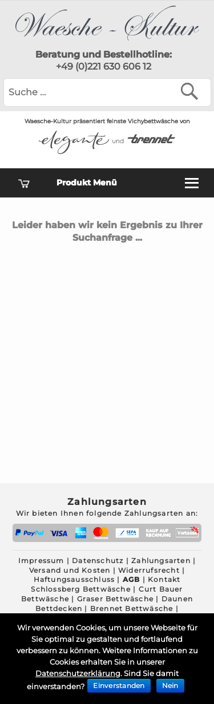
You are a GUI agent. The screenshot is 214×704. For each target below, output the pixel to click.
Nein (170, 685)
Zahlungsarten (161, 560)
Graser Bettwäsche (115, 598)
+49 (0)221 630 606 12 (103, 66)
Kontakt (164, 579)
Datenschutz (97, 560)
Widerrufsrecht (149, 570)
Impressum (41, 560)
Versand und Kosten (70, 570)
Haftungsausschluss (74, 579)
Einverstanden (118, 685)
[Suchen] (192, 91)
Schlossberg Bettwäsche (80, 589)
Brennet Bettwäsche (131, 608)
